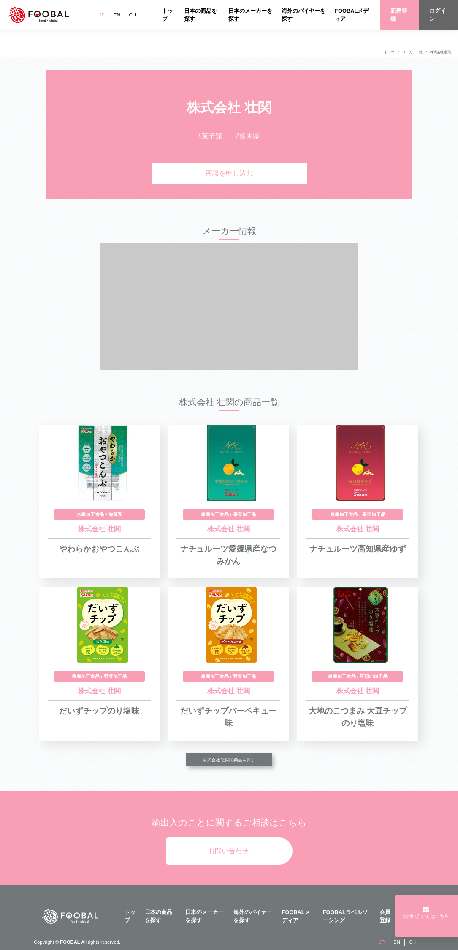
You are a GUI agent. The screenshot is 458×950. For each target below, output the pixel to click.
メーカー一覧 (412, 52)
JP (102, 14)
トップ (389, 52)
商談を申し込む (229, 173)
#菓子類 (210, 136)
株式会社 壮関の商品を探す (229, 760)
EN (117, 14)
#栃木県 (248, 136)
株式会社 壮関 (440, 52)
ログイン (437, 15)
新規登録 (398, 15)
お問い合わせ (228, 850)
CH (132, 14)
